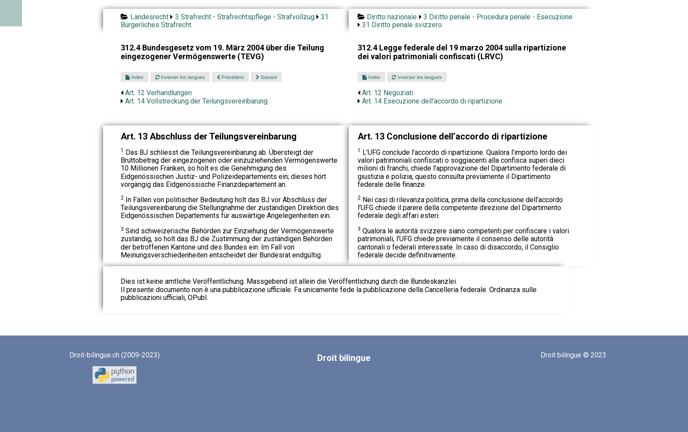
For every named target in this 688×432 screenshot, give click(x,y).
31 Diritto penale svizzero (402, 25)
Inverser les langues (180, 77)
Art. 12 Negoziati (387, 93)
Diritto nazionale (392, 17)
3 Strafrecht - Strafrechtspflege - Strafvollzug (245, 17)
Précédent (230, 77)
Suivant (266, 77)
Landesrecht (149, 17)
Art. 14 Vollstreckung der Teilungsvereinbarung (196, 101)
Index (134, 77)
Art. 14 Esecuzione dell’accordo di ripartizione (432, 101)
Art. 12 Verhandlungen (158, 93)
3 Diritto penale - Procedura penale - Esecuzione (498, 17)
